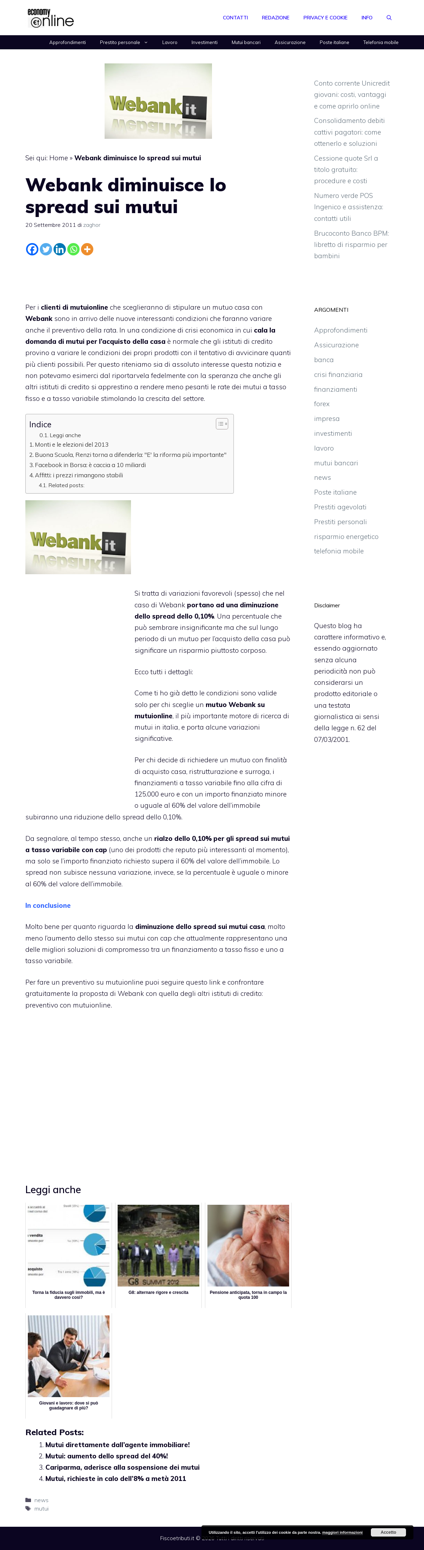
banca (324, 359)
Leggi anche (65, 435)
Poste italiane (334, 42)
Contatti (235, 17)
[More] (87, 249)
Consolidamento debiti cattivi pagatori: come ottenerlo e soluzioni (349, 132)
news (42, 1500)
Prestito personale (127, 42)
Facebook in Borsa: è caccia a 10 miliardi (90, 465)
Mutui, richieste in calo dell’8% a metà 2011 (115, 1478)
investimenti (333, 433)
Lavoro (169, 42)
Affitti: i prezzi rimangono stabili (79, 475)
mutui (42, 1508)
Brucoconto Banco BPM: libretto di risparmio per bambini (351, 244)
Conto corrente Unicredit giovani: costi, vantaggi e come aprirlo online (352, 94)
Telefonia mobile (381, 42)
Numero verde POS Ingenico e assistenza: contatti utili (348, 207)
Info (367, 17)
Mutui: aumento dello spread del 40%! (106, 1456)
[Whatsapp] (73, 249)
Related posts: (66, 485)
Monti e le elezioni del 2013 (71, 444)
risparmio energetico (346, 536)
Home (58, 158)
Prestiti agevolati (340, 507)
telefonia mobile (339, 551)
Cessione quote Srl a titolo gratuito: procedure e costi (346, 169)
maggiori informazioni (342, 1532)
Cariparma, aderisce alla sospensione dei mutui (122, 1467)
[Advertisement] (158, 277)
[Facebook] (32, 249)
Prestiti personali (340, 521)
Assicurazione (290, 42)
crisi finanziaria (338, 374)
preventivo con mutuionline (68, 1005)
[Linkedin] (60, 249)
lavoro (324, 448)
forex (322, 403)
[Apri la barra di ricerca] (389, 17)
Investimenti (205, 42)
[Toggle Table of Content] (218, 424)
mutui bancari (336, 463)
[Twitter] (46, 249)
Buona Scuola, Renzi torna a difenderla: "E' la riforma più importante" (130, 454)
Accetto (388, 1532)
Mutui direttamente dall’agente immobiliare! (117, 1444)
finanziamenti (335, 389)
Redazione (275, 17)
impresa (327, 418)
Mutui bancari (246, 42)
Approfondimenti (67, 42)
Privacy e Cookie (326, 17)
